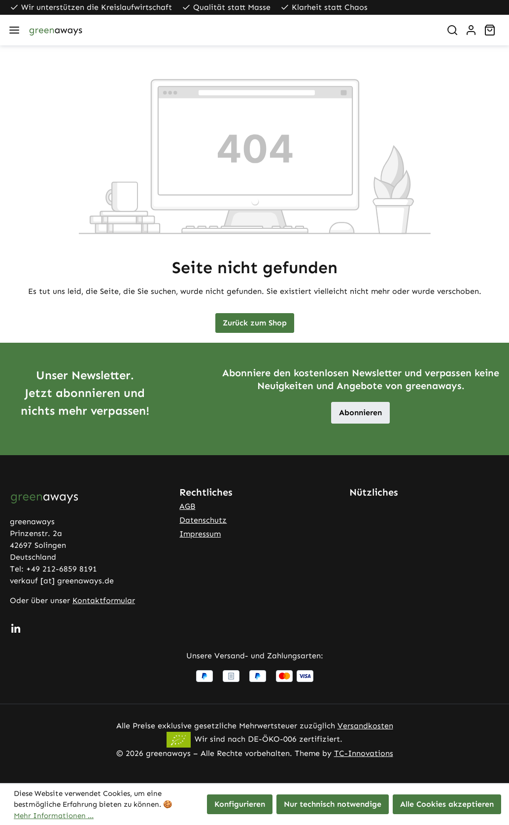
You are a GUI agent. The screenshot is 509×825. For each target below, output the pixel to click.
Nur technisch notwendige (332, 804)
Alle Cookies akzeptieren (447, 804)
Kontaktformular (103, 600)
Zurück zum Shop (255, 322)
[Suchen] (452, 30)
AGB (187, 506)
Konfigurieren (239, 804)
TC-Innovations (363, 753)
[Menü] (14, 30)
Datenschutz (203, 520)
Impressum (200, 533)
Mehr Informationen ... (54, 815)
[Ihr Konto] (471, 30)
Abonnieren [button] (360, 412)
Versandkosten (365, 725)
